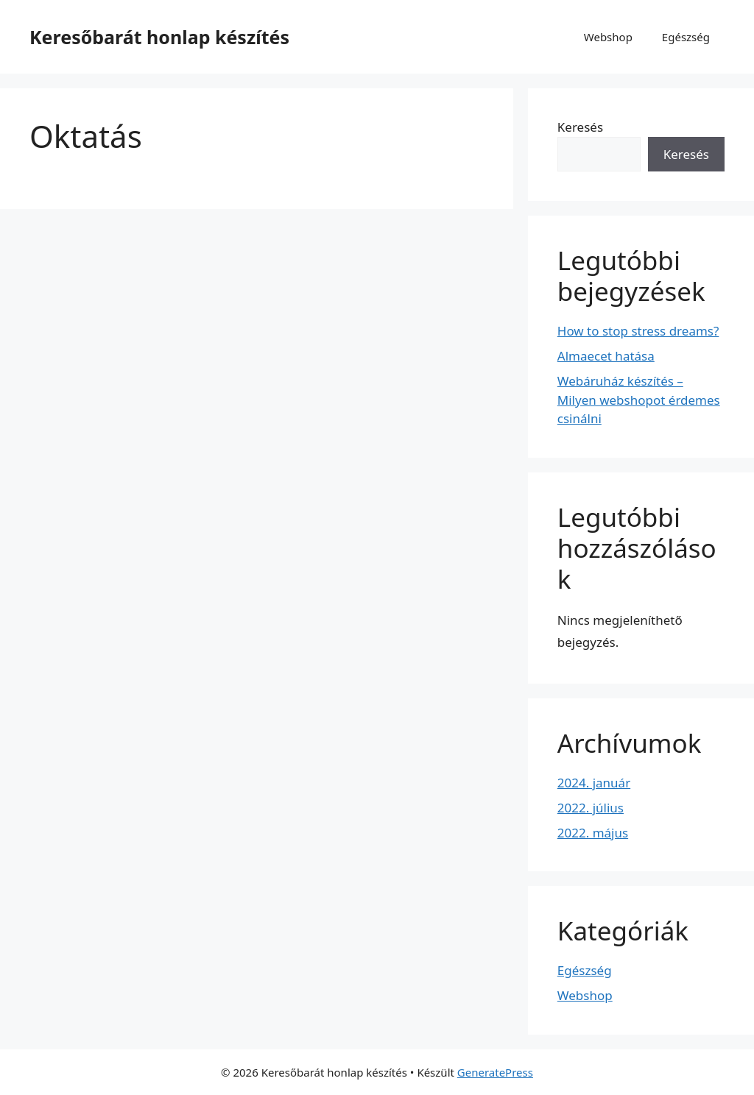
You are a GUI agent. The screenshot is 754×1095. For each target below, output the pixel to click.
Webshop (608, 36)
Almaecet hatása (606, 355)
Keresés (580, 126)
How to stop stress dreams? (638, 330)
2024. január (593, 782)
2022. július (590, 807)
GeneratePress (495, 1072)
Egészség (686, 36)
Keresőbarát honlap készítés (159, 36)
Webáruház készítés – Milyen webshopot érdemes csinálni (638, 399)
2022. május (592, 832)
